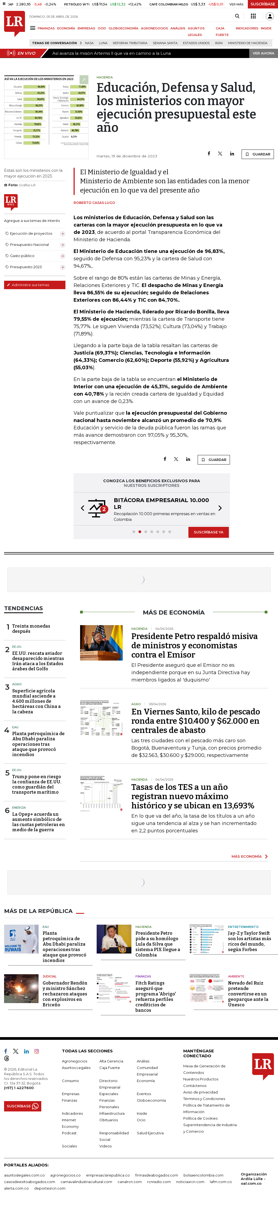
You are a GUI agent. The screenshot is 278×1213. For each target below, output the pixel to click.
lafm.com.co (221, 1182)
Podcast (69, 1133)
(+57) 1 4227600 (19, 1088)
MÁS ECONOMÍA (247, 856)
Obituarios (108, 1120)
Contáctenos (194, 1085)
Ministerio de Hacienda (247, 43)
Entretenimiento (243, 927)
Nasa (89, 43)
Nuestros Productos (200, 1079)
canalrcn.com (130, 1182)
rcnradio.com (159, 1182)
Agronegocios (74, 1061)
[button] (81, 509)
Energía (19, 807)
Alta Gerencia (111, 1061)
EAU (15, 727)
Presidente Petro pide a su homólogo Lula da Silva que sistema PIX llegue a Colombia (157, 944)
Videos (105, 1146)
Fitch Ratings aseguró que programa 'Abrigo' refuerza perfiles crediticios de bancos (155, 996)
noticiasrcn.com (190, 1182)
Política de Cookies (200, 1118)
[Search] (237, 16)
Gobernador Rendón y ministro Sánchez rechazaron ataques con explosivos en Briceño (65, 993)
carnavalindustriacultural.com (86, 1182)
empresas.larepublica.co (108, 1175)
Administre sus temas (28, 285)
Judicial (49, 976)
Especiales (108, 1094)
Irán (219, 43)
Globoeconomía (151, 1100)
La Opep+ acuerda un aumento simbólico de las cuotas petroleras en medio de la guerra (38, 822)
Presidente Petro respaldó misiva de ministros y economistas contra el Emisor (194, 645)
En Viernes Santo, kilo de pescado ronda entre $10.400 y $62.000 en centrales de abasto (195, 721)
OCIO (102, 28)
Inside (142, 1113)
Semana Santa (165, 43)
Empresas (70, 1094)
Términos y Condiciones (204, 1098)
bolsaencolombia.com (203, 1175)
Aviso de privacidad (200, 1092)
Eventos (144, 1094)
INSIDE (266, 28)
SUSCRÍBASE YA (208, 532)
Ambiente (236, 976)
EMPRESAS (86, 28)
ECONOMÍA (66, 28)
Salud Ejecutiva (150, 1133)
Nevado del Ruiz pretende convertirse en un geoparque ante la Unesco (248, 993)
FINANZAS (46, 28)
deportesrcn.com (49, 1188)
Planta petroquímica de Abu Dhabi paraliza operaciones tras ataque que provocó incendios (38, 744)
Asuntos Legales (76, 1067)
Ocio (141, 1120)
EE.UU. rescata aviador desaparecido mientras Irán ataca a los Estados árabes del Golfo (38, 661)
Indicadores (72, 1113)
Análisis (143, 1061)
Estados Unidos (196, 43)
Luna (103, 43)
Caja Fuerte (109, 1067)
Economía (146, 1080)
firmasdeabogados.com (156, 1175)
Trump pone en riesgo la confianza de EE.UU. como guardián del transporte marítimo (36, 784)
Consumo (70, 1080)
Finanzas (143, 976)
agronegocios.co (65, 1175)
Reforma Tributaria (130, 43)
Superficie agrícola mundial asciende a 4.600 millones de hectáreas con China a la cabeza (36, 701)
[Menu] (33, 28)
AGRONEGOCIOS (154, 28)
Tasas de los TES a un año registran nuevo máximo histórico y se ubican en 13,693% (192, 796)
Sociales (69, 1146)
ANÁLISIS (177, 28)
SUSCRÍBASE (263, 4)
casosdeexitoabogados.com (29, 1182)
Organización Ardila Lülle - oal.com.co (254, 1178)
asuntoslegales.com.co (24, 1175)
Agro (17, 684)
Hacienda (143, 927)
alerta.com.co (16, 1188)
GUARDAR (257, 154)
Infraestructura (112, 1113)
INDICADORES (247, 28)
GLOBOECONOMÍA (123, 28)
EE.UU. (17, 647)
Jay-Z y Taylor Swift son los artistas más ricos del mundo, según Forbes (249, 941)
